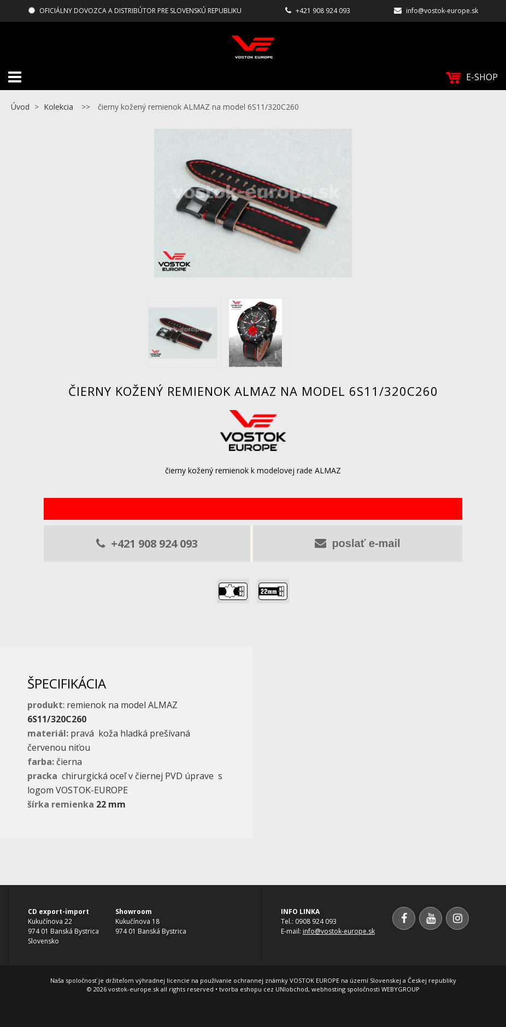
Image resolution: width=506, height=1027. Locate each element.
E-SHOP (472, 77)
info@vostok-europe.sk (442, 10)
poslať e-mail (357, 543)
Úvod (20, 107)
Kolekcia (58, 107)
